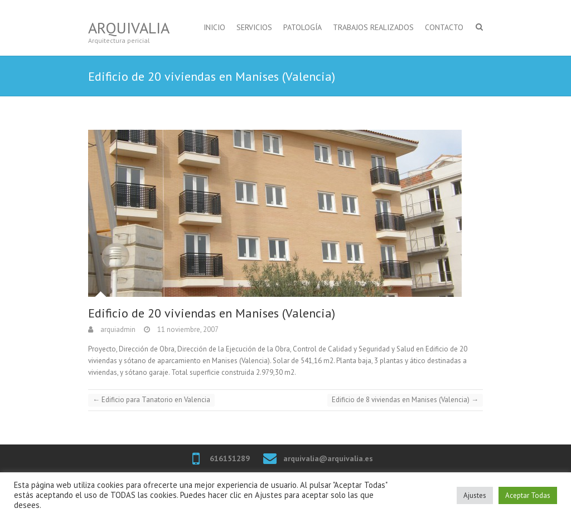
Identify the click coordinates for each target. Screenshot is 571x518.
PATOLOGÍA (302, 27)
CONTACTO (444, 27)
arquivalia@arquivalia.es (328, 458)
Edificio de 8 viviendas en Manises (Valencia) (405, 399)
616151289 (230, 458)
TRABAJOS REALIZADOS (373, 27)
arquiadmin (117, 329)
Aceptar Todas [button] (527, 495)
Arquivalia (129, 27)
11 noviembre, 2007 (187, 329)
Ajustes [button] (474, 495)
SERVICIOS (254, 27)
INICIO (214, 27)
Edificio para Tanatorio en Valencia (151, 399)
